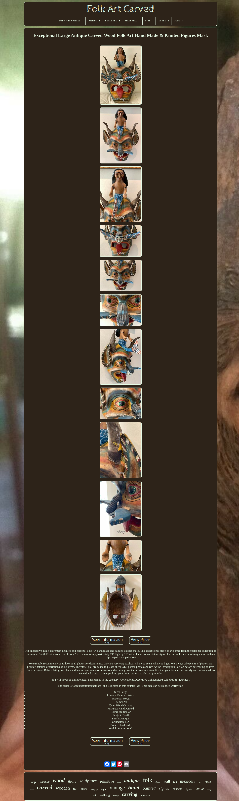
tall (75, 789)
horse (32, 790)
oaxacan (177, 789)
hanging (94, 789)
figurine (189, 789)
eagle (103, 789)
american (145, 795)
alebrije (44, 781)
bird (175, 782)
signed (164, 788)
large (33, 782)
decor (158, 782)
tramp (209, 790)
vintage (117, 788)
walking (105, 795)
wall (166, 781)
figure (72, 781)
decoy (116, 795)
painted (149, 788)
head (119, 783)
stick (93, 795)
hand (133, 788)
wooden (63, 788)
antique (131, 780)
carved (44, 787)
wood (59, 780)
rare (200, 782)
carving (129, 794)
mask (208, 781)
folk (147, 780)
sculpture (88, 780)
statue (200, 789)
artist (84, 789)
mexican (187, 781)
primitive (107, 781)
